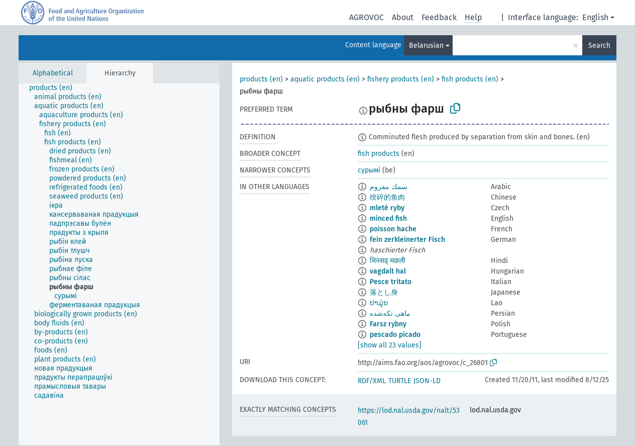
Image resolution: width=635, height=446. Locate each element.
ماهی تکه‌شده (390, 313)
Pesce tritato (390, 282)
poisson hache (393, 229)
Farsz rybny (388, 324)
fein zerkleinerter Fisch (407, 239)
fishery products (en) (400, 79)
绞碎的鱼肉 (387, 197)
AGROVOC (366, 17)
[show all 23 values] (389, 345)
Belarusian (426, 45)
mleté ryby (387, 208)
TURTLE (399, 381)
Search (599, 45)
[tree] (119, 264)
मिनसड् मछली (387, 260)
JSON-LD (427, 381)
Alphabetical (53, 73)
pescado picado (395, 334)
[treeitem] (55, 88)
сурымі (369, 170)
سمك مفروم (388, 187)
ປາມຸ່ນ (379, 303)
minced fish (388, 218)
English (595, 17)
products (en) (261, 79)
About (402, 17)
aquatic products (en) (325, 79)
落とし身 (384, 292)
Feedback (439, 17)
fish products (378, 153)
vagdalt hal (388, 271)
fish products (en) (470, 79)
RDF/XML (372, 381)
